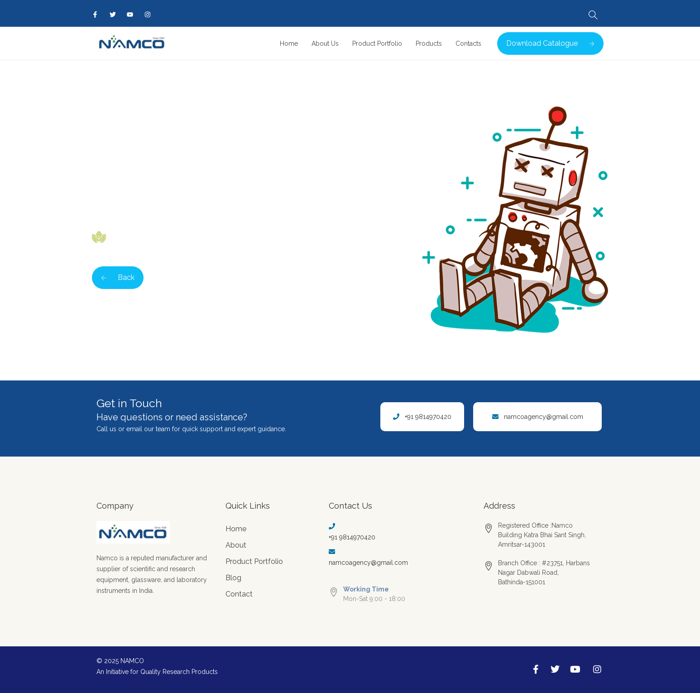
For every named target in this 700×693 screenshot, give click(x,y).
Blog (233, 577)
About (235, 545)
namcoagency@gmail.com (543, 416)
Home (289, 43)
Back (117, 277)
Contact (239, 594)
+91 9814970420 (428, 416)
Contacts (468, 43)
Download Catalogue (550, 43)
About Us (325, 43)
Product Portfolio (377, 43)
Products (429, 43)
